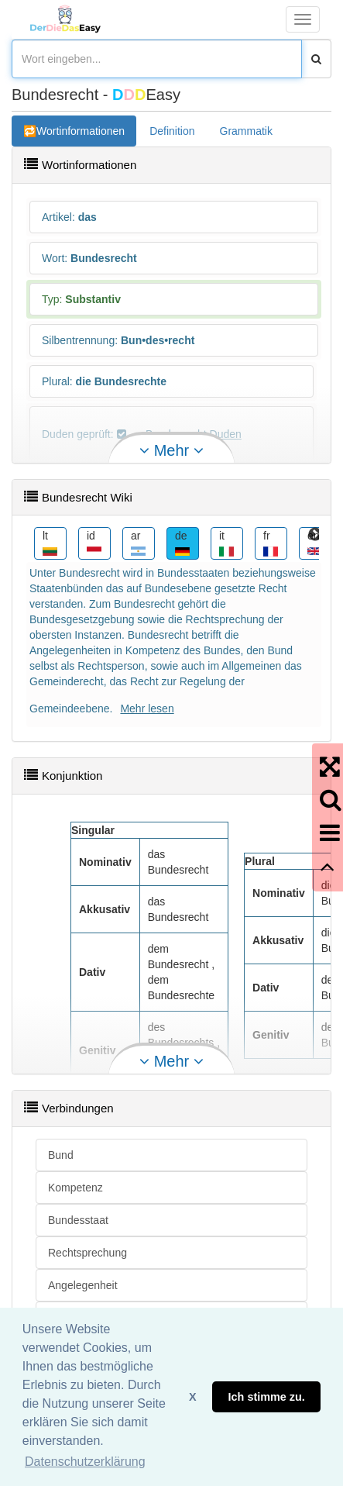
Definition (171, 131)
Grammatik (246, 131)
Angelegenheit (83, 1285)
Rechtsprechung (87, 1252)
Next (315, 535)
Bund (61, 1155)
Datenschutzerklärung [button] (85, 1461)
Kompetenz (75, 1187)
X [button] (193, 1397)
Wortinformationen (80, 131)
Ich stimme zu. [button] (266, 1397)
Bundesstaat (78, 1220)
